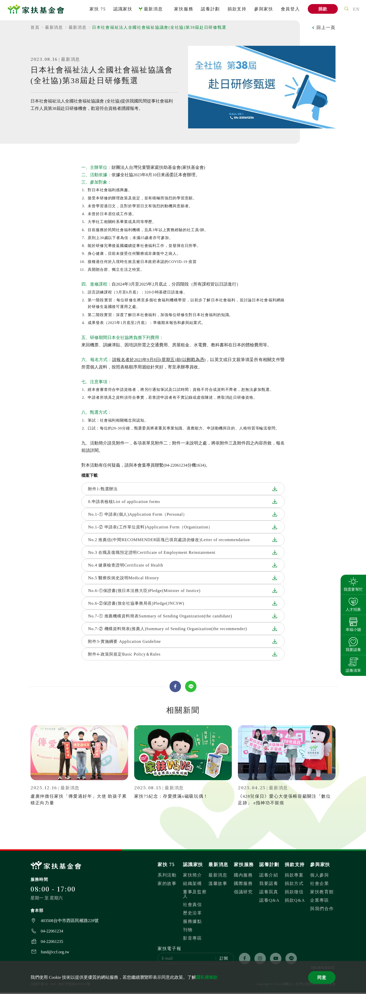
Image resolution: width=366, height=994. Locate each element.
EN (355, 10)
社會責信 (192, 905)
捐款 (321, 10)
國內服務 (243, 876)
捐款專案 (294, 876)
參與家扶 (262, 10)
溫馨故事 (217, 884)
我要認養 (268, 884)
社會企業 (319, 884)
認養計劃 (209, 10)
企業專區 (319, 901)
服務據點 (192, 922)
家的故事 (167, 884)
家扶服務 (182, 10)
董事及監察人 (195, 895)
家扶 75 (96, 10)
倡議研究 (243, 893)
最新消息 (152, 10)
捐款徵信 (294, 893)
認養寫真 (268, 893)
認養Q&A (269, 901)
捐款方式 (294, 884)
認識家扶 (121, 10)
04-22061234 (52, 932)
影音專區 (192, 939)
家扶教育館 (322, 893)
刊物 (187, 931)
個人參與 (319, 876)
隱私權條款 (207, 977)
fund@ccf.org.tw (55, 953)
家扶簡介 (192, 876)
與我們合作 (322, 910)
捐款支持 (236, 10)
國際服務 (243, 884)
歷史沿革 (192, 914)
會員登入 (289, 10)
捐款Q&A (295, 901)
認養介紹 (268, 876)
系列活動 (167, 876)
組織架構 (192, 884)
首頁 (34, 27)
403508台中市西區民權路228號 (69, 921)
